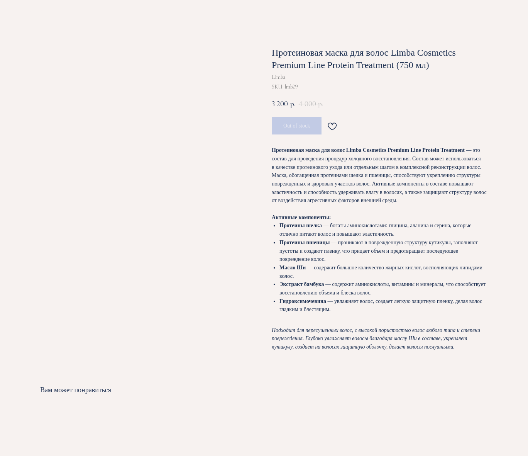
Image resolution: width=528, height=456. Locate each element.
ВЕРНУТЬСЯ (30, 12)
